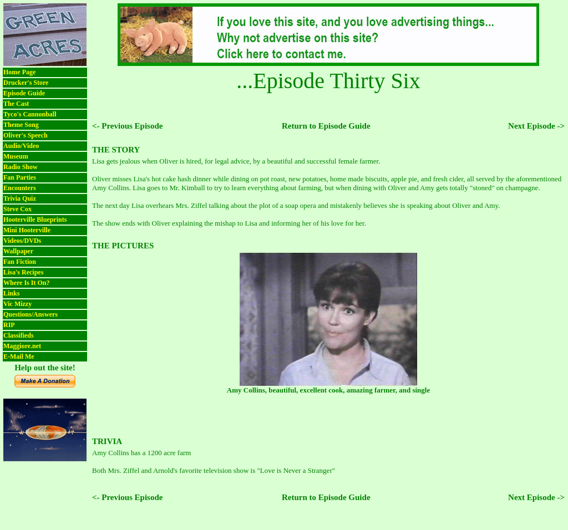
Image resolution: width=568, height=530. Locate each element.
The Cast (16, 104)
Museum (15, 156)
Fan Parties (19, 177)
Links (11, 293)
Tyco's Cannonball (29, 114)
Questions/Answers (30, 314)
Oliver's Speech (25, 135)
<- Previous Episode (127, 125)
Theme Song (21, 125)
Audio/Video (21, 146)
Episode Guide (24, 93)
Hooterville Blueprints (35, 219)
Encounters (19, 188)
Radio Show (20, 167)
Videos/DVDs (22, 240)
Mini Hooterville (26, 230)
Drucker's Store (25, 82)
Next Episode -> (536, 125)
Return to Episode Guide (326, 125)
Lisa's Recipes (23, 272)
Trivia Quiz (19, 198)
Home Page (19, 72)
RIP (9, 325)
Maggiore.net (22, 346)
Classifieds (18, 335)
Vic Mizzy (17, 304)
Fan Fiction (19, 262)
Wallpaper (18, 251)
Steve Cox (17, 209)
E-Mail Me (18, 356)
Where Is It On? (26, 283)
